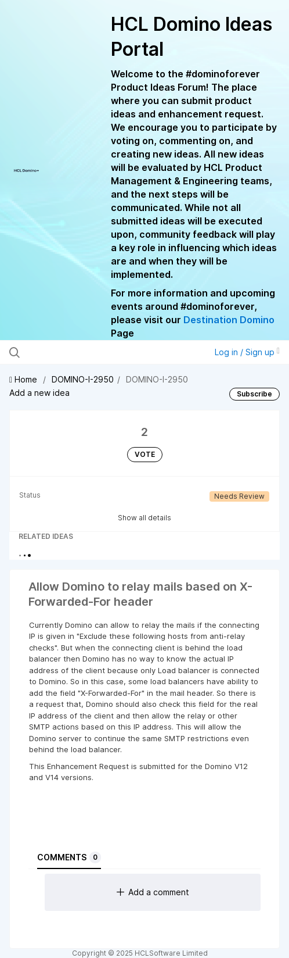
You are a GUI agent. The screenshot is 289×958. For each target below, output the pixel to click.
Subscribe (254, 393)
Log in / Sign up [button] (247, 352)
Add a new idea (39, 393)
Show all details (144, 517)
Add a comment (153, 892)
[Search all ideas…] (87, 352)
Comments (69, 857)
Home (24, 379)
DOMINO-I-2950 (83, 379)
